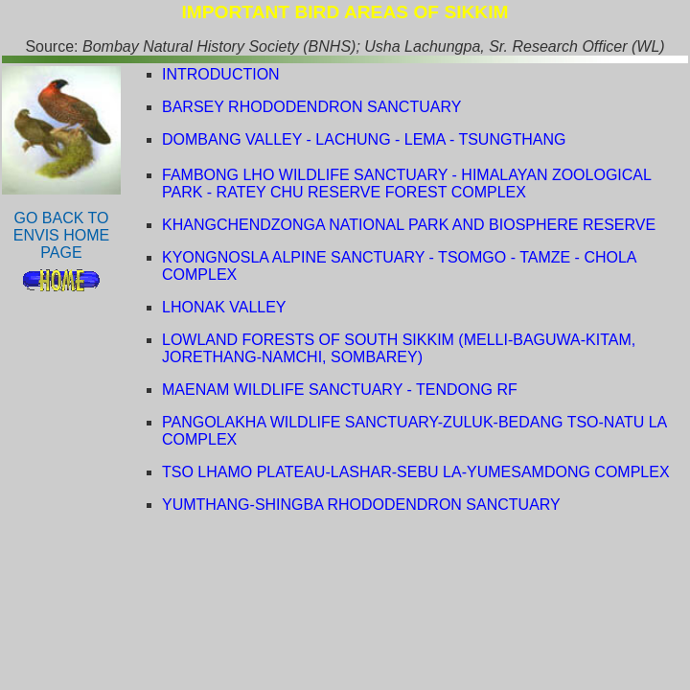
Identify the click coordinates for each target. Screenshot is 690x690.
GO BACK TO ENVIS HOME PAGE (61, 235)
